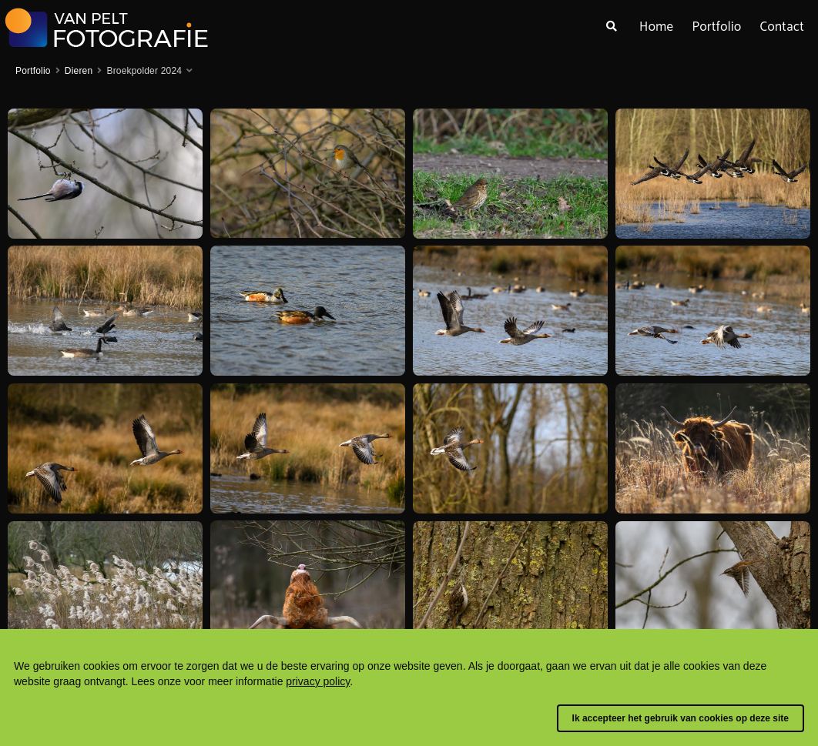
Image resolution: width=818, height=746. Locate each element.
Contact (782, 27)
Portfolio (716, 27)
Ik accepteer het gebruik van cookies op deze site (680, 718)
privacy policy (318, 681)
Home (656, 27)
